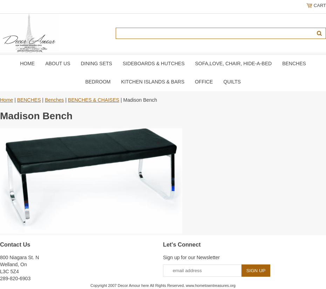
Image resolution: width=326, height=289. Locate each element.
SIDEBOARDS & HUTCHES (154, 63)
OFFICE (204, 82)
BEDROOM (97, 82)
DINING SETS (96, 63)
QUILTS (232, 82)
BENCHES (294, 63)
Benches (54, 100)
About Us (57, 63)
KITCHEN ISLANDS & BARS (152, 82)
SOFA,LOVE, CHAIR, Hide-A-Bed (233, 63)
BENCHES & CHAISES (93, 100)
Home (27, 63)
